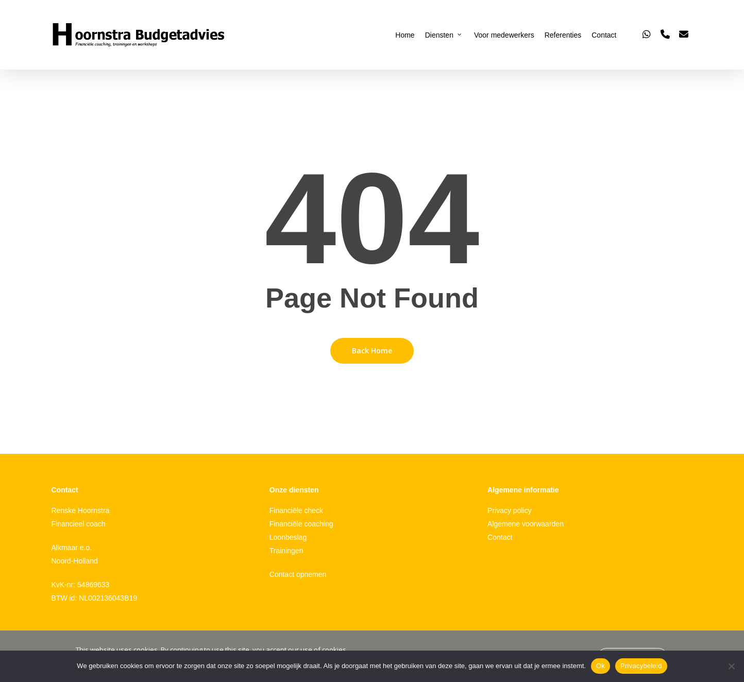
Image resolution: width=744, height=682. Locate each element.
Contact (499, 537)
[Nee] (731, 666)
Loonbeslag (288, 537)
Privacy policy (509, 510)
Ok (600, 666)
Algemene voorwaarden (525, 524)
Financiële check (296, 510)
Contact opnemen (298, 574)
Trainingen (286, 551)
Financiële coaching (301, 524)
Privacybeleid (641, 666)
